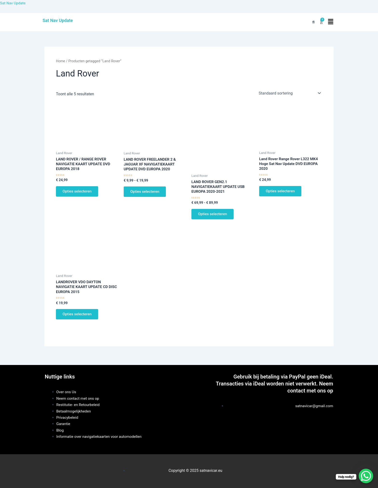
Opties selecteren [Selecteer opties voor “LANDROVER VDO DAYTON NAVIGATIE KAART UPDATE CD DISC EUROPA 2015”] (78, 317)
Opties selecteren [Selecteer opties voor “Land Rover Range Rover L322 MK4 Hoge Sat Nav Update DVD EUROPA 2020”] (281, 192)
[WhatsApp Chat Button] (366, 476)
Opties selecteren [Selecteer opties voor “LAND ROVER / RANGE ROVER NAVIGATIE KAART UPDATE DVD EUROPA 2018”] (78, 192)
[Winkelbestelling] (289, 93)
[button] (330, 22)
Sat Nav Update (13, 3)
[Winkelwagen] (321, 22)
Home (61, 61)
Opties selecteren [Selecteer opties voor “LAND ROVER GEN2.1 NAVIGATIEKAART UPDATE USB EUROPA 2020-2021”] (214, 215)
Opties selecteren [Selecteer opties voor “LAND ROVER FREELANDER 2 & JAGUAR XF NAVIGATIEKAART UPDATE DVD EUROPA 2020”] (146, 192)
